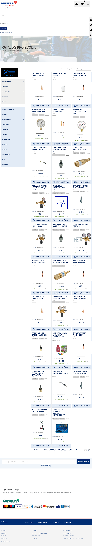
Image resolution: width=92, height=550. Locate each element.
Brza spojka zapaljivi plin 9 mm (80, 149)
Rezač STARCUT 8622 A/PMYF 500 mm (39, 149)
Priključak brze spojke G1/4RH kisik (39, 334)
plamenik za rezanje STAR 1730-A (60, 372)
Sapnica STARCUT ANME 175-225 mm (38, 261)
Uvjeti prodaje (67, 533)
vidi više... (34, 79)
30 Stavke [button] (37, 450)
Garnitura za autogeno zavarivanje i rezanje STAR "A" (58, 412)
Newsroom (67, 522)
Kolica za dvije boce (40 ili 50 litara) (39, 410)
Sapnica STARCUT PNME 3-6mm (58, 110)
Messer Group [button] (30, 522)
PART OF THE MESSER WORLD (39, 533)
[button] (82, 4)
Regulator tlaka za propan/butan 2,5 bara (39, 188)
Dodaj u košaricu (42, 106)
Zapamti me (4, 23)
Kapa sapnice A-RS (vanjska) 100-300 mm (59, 150)
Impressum (4, 539)
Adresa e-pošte (4, 8)
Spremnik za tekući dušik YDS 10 (59, 75)
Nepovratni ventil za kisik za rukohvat (60, 261)
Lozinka (2, 15)
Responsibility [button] (43, 522)
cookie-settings (5, 541)
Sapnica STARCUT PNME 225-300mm (79, 298)
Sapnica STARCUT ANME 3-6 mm (79, 334)
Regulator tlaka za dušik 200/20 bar (60, 298)
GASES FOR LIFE (36, 536)
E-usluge (3, 536)
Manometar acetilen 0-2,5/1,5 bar (79, 111)
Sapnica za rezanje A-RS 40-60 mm (80, 187)
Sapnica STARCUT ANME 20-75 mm (79, 261)
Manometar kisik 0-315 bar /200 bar (39, 110)
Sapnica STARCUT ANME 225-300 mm (79, 75)
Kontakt (34, 530)
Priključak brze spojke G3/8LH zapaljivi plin (38, 373)
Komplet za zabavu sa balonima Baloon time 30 (59, 335)
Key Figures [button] (56, 522)
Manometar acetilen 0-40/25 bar (58, 188)
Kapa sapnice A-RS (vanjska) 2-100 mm (59, 225)
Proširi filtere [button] (45, 466)
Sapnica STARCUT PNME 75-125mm (38, 75)
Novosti (3, 530)
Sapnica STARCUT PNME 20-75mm (38, 298)
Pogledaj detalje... (40, 96)
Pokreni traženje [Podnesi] (83, 461)
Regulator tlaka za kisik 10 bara (39, 225)
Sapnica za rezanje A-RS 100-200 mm (80, 372)
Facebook (34, 539)
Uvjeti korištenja (67, 530)
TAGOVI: (33, 77)
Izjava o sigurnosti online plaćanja (73, 539)
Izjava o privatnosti (68, 536)
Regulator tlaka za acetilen (80, 225)
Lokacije (3, 533)
